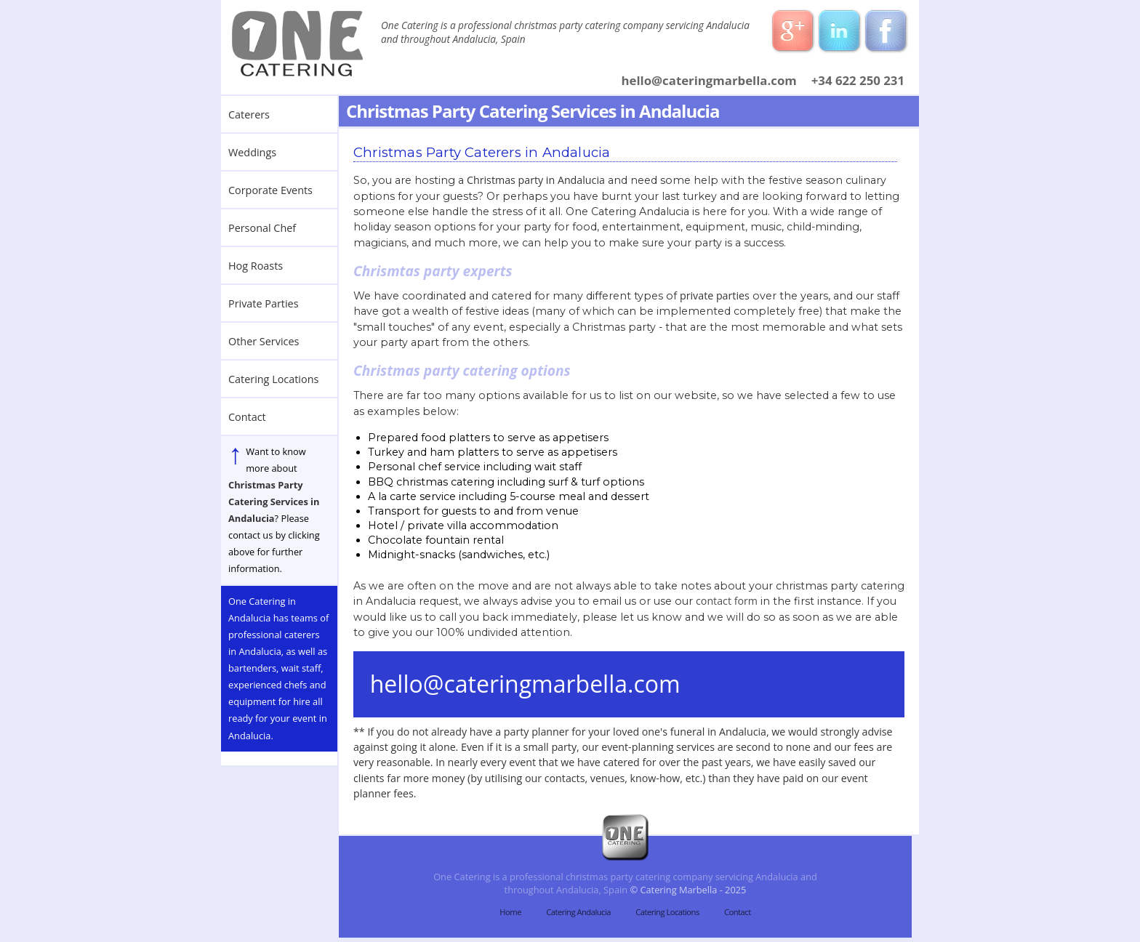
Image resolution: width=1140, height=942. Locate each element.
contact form (727, 601)
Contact (737, 911)
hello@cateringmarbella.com (708, 80)
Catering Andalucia (578, 911)
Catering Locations (667, 911)
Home (510, 911)
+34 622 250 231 (857, 80)
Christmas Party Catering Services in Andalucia (273, 501)
